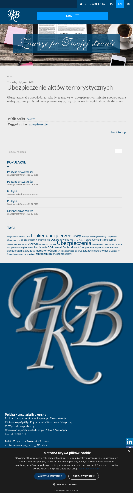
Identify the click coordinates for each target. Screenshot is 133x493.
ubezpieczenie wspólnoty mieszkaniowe (99, 245)
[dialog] (66, 470)
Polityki (12, 189)
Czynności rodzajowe (20, 208)
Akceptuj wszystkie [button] (50, 476)
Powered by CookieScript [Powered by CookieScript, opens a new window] (66, 490)
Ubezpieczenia (74, 240)
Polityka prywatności (20, 169)
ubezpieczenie (38, 124)
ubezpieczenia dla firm (101, 242)
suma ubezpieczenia (21, 242)
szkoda (34, 241)
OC (22, 237)
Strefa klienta (95, 3)
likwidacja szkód (96, 234)
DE (128, 3)
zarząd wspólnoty (28, 252)
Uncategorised (13, 172)
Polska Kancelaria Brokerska (100, 237)
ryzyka (10, 242)
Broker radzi (25, 234)
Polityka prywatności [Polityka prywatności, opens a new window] (89, 468)
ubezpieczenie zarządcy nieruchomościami (32, 248)
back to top (118, 132)
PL (111, 3)
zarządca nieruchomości (97, 248)
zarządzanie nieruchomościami (54, 251)
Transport (53, 242)
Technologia (44, 242)
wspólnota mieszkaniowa (70, 248)
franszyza (86, 234)
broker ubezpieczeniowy (56, 233)
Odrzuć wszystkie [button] (84, 476)
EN (120, 3)
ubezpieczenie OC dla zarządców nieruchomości (57, 245)
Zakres (31, 119)
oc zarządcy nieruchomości (37, 237)
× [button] (129, 451)
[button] (66, 484)
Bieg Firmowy (13, 234)
